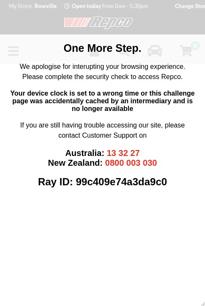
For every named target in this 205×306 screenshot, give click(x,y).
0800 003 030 (131, 162)
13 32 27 (123, 153)
